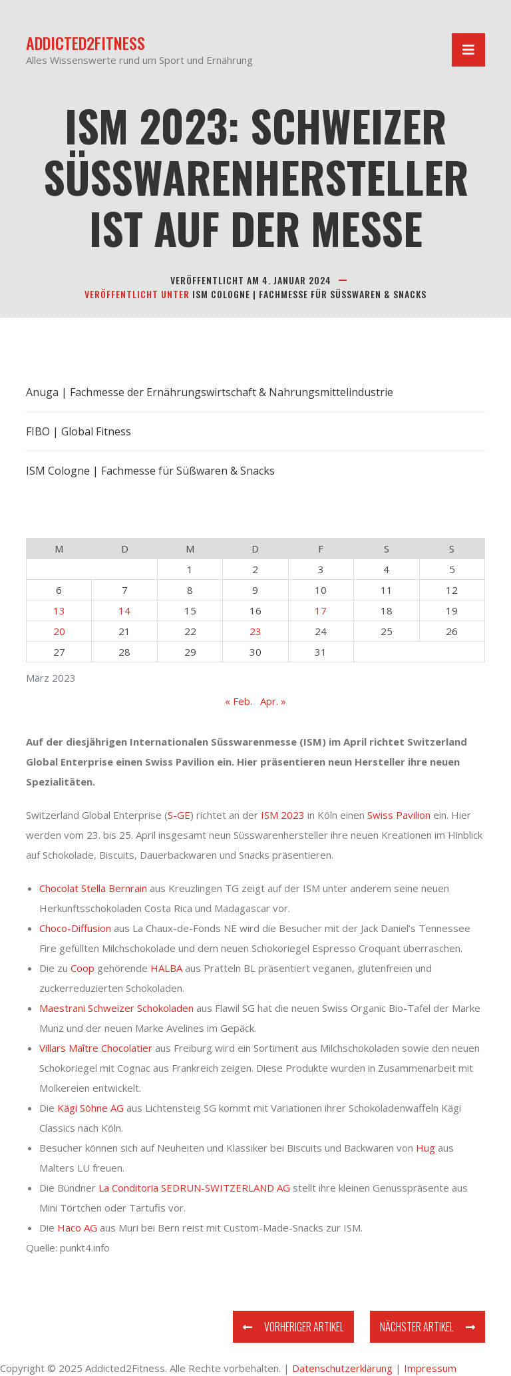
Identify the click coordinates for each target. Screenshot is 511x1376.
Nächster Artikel (427, 1327)
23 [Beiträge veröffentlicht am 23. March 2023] (255, 631)
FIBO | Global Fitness (78, 431)
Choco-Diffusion (75, 928)
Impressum (430, 1368)
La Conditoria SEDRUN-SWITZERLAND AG (193, 1187)
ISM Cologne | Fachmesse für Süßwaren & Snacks (309, 294)
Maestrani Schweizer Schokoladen (116, 1008)
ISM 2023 (283, 814)
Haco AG (77, 1227)
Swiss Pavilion (398, 814)
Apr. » (273, 701)
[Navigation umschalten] (468, 50)
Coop (82, 968)
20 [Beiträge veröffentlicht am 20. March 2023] (59, 631)
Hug (425, 1147)
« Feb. (238, 701)
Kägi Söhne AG (90, 1107)
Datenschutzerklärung (342, 1368)
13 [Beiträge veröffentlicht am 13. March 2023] (59, 610)
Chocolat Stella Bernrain (93, 888)
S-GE (179, 814)
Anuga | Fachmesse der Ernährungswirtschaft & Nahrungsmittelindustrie (209, 392)
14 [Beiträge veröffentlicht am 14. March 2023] (124, 610)
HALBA (166, 968)
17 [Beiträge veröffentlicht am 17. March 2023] (321, 610)
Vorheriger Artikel (293, 1327)
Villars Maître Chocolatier (95, 1047)
